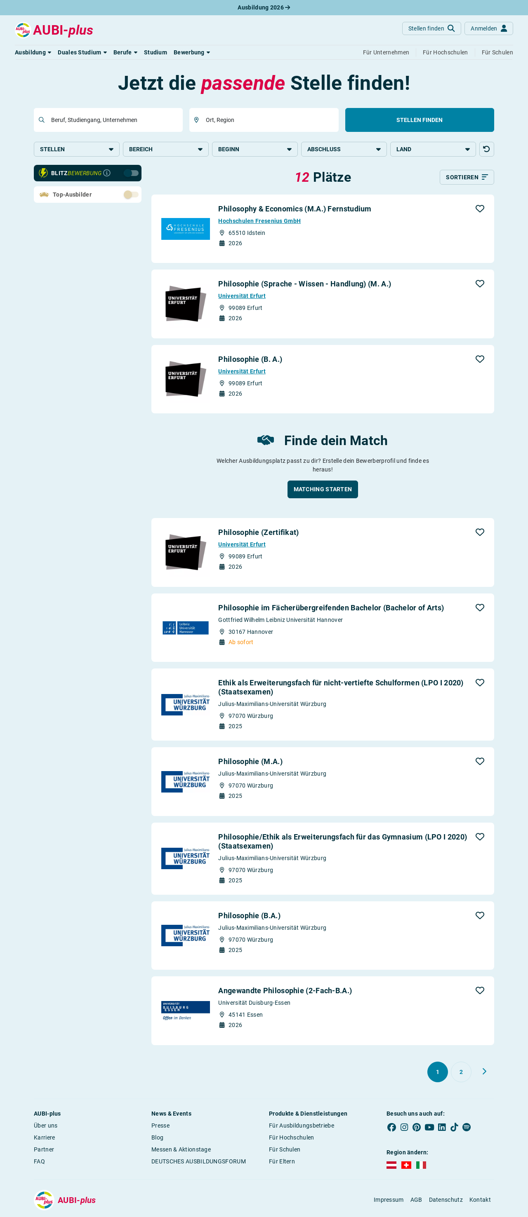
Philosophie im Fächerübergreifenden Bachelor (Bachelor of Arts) (331, 607)
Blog (157, 1137)
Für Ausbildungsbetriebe (301, 1125)
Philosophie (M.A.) (250, 761)
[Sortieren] (467, 177)
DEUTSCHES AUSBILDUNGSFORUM (198, 1161)
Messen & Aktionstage (181, 1149)
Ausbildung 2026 (264, 7)
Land (433, 149)
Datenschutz (446, 1199)
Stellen (76, 149)
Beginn (255, 149)
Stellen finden (419, 120)
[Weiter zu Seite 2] (484, 1071)
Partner (44, 1149)
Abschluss (344, 149)
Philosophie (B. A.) (250, 359)
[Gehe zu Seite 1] (437, 1072)
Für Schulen (284, 1149)
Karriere (44, 1137)
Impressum (389, 1199)
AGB (416, 1199)
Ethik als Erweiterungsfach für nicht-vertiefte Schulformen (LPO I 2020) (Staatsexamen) (340, 687)
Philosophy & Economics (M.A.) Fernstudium (294, 208)
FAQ (39, 1161)
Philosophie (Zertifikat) (258, 532)
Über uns (45, 1125)
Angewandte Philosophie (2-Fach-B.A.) (285, 990)
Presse (160, 1125)
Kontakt (480, 1199)
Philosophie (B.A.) (249, 915)
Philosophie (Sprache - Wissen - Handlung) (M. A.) (304, 283)
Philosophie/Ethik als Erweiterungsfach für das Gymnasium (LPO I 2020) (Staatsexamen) (342, 841)
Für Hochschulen (291, 1137)
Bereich (166, 149)
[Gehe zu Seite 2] (461, 1072)
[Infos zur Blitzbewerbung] (107, 173)
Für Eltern (282, 1161)
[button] (33, 52)
